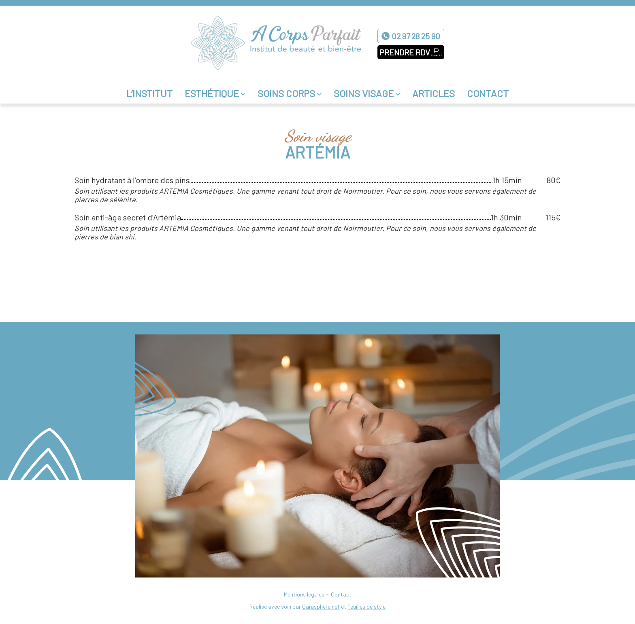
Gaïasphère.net (321, 606)
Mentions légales (304, 594)
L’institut (149, 93)
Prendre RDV (404, 52)
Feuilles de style (366, 606)
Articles (433, 93)
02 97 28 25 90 (416, 36)
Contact (488, 93)
